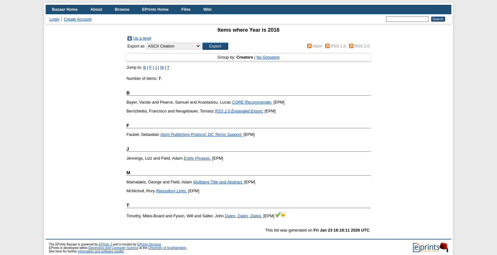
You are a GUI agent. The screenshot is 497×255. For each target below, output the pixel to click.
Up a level (142, 38)
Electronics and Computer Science (113, 248)
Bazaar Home (65, 9)
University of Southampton (167, 248)
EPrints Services (149, 244)
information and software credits (101, 251)
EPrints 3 (105, 244)
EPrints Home (155, 9)
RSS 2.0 (362, 46)
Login (54, 19)
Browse (122, 9)
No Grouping (268, 57)
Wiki (207, 9)
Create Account (78, 19)
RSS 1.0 (338, 46)
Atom (317, 46)
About (96, 9)
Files (185, 9)
